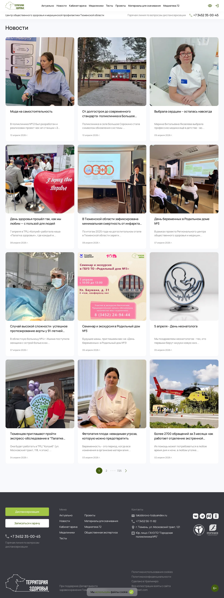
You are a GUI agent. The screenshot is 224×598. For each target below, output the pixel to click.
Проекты (120, 5)
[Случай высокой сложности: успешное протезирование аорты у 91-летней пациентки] (39, 304)
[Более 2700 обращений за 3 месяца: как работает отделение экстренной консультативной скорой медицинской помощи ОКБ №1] (184, 411)
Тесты (109, 5)
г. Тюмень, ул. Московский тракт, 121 (156, 527)
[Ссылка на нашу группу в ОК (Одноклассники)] (216, 516)
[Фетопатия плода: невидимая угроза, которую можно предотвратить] (112, 411)
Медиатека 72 (171, 5)
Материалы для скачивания (144, 5)
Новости (61, 5)
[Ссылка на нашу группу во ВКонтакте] (195, 516)
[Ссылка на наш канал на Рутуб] (209, 516)
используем (102, 592)
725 (119, 470)
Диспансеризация (27, 512)
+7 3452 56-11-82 (144, 521)
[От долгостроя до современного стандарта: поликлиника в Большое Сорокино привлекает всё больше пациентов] (112, 89)
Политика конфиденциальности (151, 576)
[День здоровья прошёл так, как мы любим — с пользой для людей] (39, 197)
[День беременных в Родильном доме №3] (184, 197)
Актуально (47, 5)
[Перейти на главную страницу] (14, 6)
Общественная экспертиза (101, 532)
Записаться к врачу (27, 523)
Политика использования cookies (152, 572)
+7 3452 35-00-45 (204, 15)
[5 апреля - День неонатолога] (184, 304)
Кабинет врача (77, 5)
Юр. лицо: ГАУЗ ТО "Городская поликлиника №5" (152, 535)
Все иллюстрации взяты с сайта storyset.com (151, 588)
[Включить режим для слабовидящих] (210, 6)
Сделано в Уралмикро (145, 581)
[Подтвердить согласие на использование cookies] (131, 592)
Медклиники (96, 5)
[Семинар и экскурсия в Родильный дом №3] (112, 304)
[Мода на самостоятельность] (39, 89)
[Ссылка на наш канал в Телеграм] (202, 516)
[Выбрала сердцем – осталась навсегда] (184, 89)
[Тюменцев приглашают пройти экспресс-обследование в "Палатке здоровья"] (39, 411)
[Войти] (216, 6)
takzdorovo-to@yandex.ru (149, 515)
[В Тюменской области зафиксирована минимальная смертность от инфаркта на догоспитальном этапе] (112, 197)
